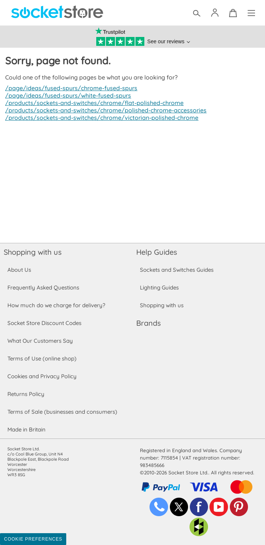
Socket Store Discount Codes (44, 322)
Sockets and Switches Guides (177, 269)
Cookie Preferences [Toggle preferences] (33, 539)
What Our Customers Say (40, 340)
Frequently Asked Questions (43, 287)
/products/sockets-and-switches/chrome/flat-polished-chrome (92, 102)
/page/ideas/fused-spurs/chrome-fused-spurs (69, 88)
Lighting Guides (159, 287)
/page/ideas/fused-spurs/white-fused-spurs (66, 95)
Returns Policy (25, 393)
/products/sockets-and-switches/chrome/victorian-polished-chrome (99, 117)
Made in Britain (26, 429)
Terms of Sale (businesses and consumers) (62, 411)
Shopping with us (32, 252)
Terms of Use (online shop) (41, 358)
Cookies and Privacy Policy (41, 376)
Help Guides (156, 252)
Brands (148, 323)
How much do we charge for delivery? (55, 305)
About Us (19, 269)
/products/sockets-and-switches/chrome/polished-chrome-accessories (103, 110)
